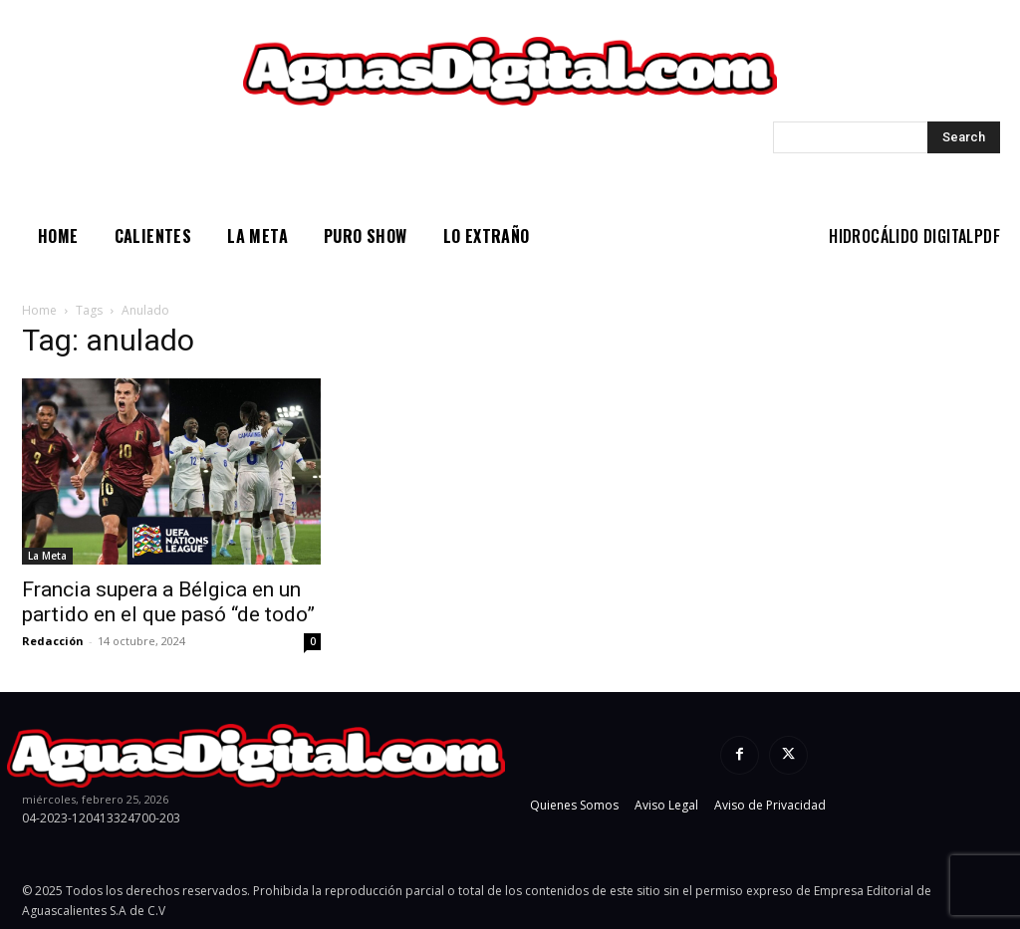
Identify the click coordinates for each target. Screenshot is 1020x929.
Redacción (53, 640)
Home (39, 310)
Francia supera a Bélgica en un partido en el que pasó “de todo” (168, 602)
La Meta (47, 556)
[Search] (963, 137)
